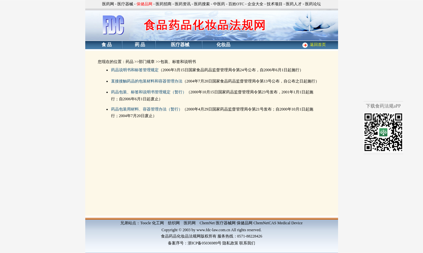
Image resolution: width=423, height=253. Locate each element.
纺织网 (174, 223)
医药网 (108, 4)
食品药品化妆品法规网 (181, 236)
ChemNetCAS (264, 223)
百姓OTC (236, 4)
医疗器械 (125, 4)
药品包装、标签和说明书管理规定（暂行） (148, 92)
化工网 (158, 223)
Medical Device (289, 223)
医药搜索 (202, 4)
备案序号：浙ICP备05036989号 (195, 243)
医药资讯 (183, 4)
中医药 (219, 4)
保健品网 (244, 223)
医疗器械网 (226, 223)
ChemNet (207, 223)
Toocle (145, 223)
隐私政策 (230, 243)
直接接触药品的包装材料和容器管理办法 (146, 81)
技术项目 (275, 4)
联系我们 (247, 243)
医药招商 (164, 4)
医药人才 (294, 4)
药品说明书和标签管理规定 (135, 70)
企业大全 (255, 4)
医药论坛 (313, 4)
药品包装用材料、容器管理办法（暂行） (146, 109)
